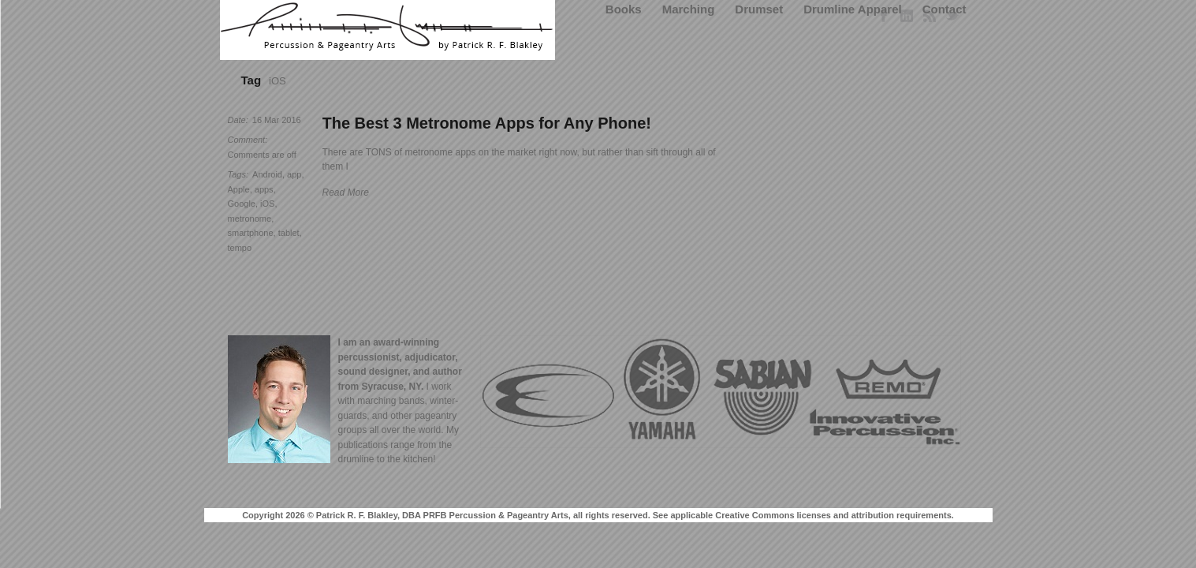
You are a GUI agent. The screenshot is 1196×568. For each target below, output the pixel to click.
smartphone (251, 232)
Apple (239, 189)
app (294, 174)
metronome (250, 218)
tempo (240, 247)
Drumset (759, 9)
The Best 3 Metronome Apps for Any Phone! (486, 123)
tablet (289, 232)
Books (623, 9)
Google (241, 203)
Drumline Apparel (852, 9)
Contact (944, 9)
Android (267, 174)
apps (264, 189)
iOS (267, 203)
